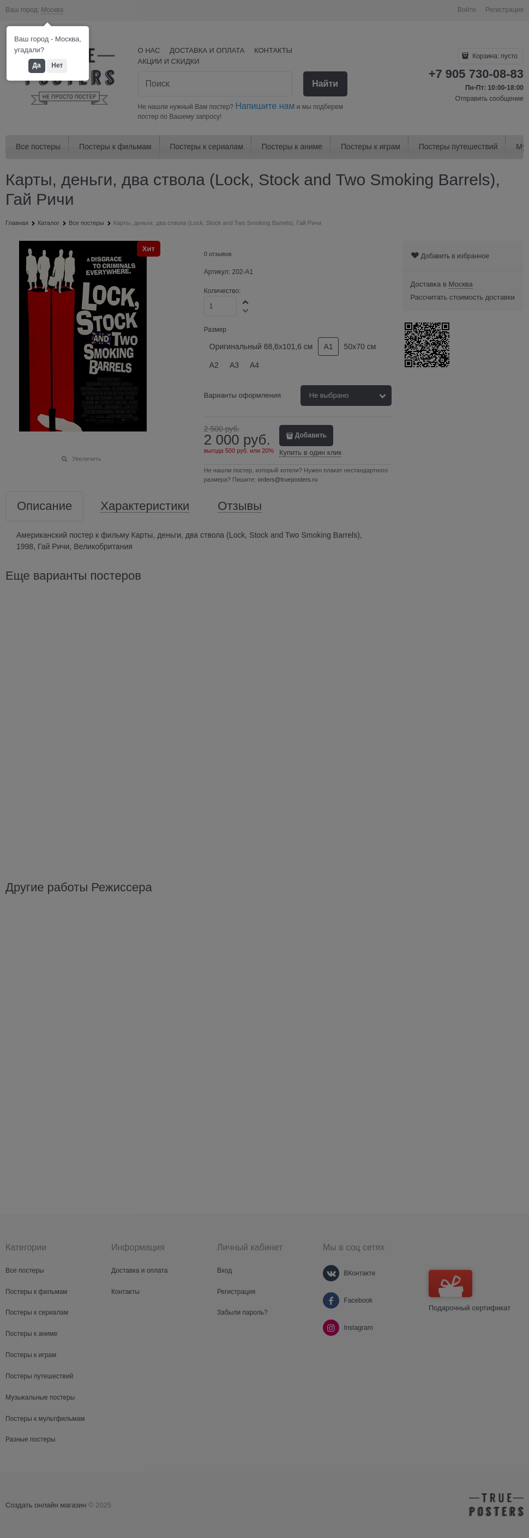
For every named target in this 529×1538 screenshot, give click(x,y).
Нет (57, 65)
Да (37, 65)
